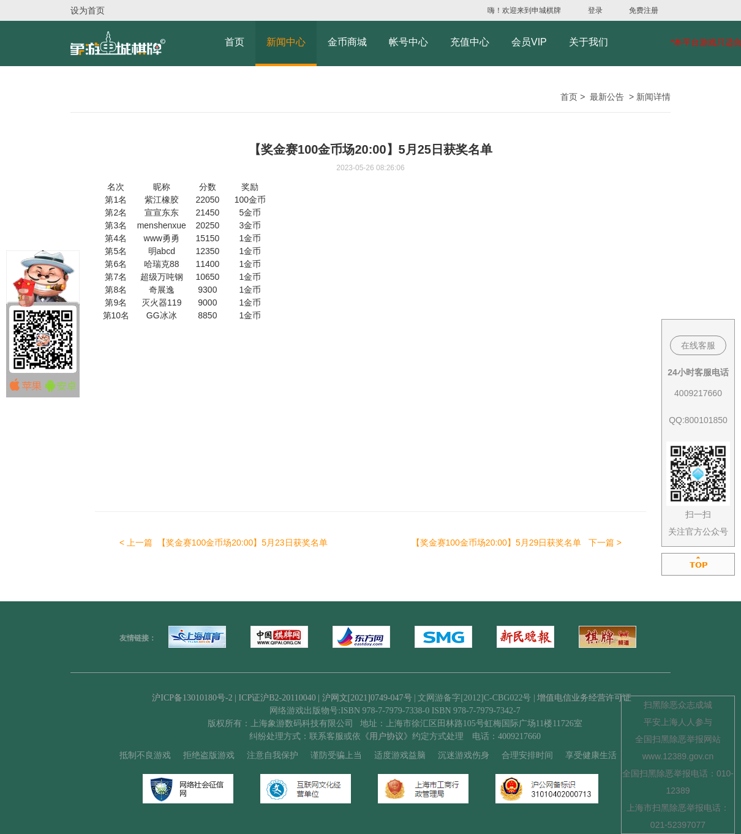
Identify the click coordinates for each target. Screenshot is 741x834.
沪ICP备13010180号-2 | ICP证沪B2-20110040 (235, 697)
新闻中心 (286, 42)
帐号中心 (408, 42)
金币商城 (347, 42)
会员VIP (529, 42)
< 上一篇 (223, 542)
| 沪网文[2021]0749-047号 (365, 697)
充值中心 (469, 42)
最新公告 (607, 97)
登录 (595, 10)
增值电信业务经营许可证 (584, 697)
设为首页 (87, 10)
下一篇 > (517, 542)
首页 (234, 42)
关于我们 (588, 42)
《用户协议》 (386, 736)
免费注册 (643, 10)
